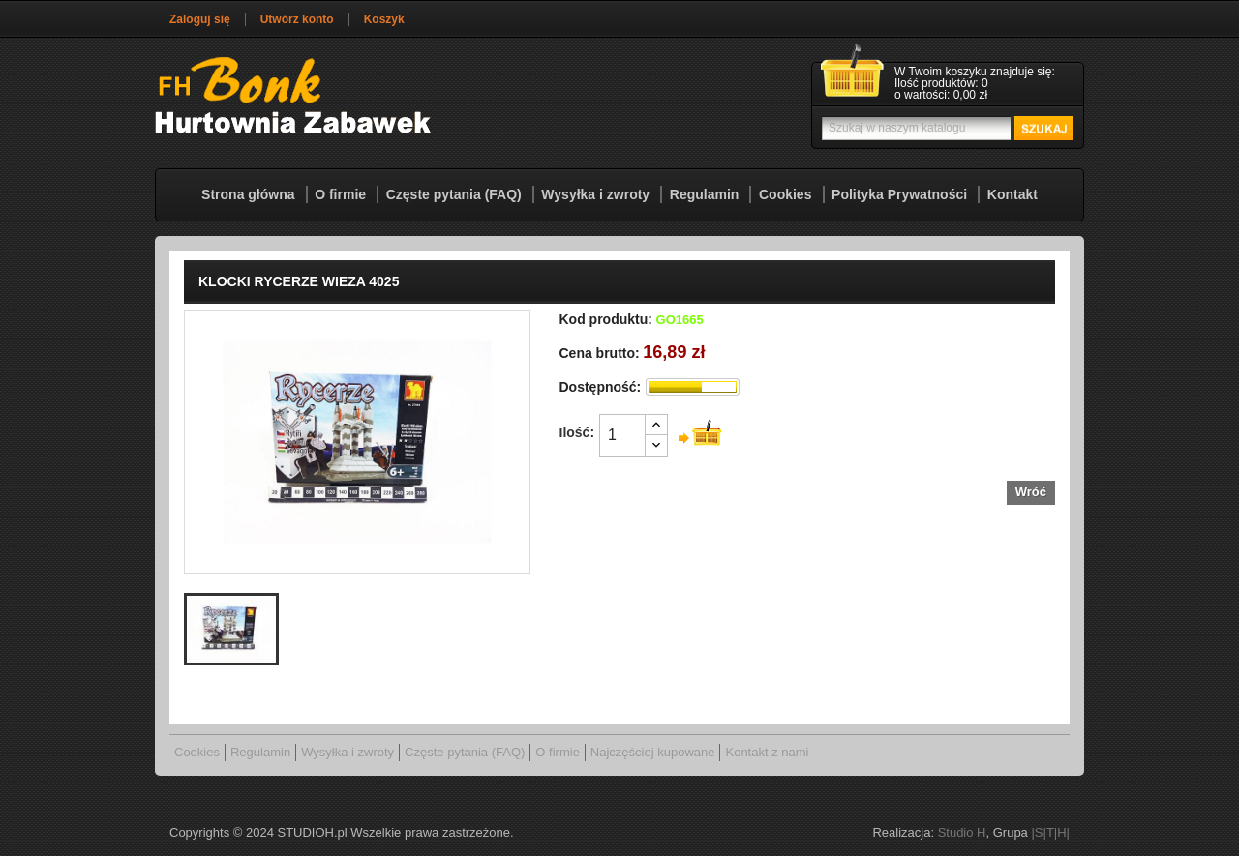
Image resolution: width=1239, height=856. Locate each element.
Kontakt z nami (766, 752)
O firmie (340, 194)
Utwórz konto (297, 19)
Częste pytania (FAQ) (454, 194)
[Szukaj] (945, 128)
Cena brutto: (599, 353)
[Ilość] (622, 435)
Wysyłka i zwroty (595, 194)
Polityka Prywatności (899, 194)
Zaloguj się (199, 19)
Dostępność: (600, 387)
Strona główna (247, 194)
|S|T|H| (1050, 832)
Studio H (962, 832)
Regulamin (705, 194)
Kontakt (1012, 194)
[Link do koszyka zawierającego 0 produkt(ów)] (947, 84)
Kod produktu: (605, 319)
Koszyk (384, 19)
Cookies (785, 194)
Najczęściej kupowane (652, 752)
